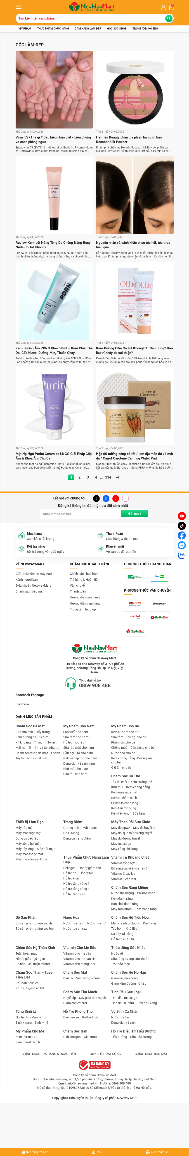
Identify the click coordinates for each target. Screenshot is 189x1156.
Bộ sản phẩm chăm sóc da (34, 968)
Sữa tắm (139, 858)
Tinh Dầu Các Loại (126, 1037)
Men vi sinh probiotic (125, 968)
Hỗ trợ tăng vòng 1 (76, 929)
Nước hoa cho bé (123, 798)
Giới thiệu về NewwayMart (34, 575)
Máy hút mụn (46, 894)
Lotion (55, 798)
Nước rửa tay (120, 1063)
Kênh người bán (35, 1152)
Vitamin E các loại (123, 924)
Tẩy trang (43, 777)
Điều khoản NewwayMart (33, 587)
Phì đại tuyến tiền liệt (30, 1033)
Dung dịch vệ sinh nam (79, 808)
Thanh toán (78, 593)
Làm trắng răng (146, 954)
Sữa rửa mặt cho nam (78, 793)
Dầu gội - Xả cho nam (78, 798)
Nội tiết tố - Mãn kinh (30, 1063)
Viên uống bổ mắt (88, 1023)
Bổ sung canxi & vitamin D (129, 913)
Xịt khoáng (23, 787)
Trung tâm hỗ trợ (145, 29)
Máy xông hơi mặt (28, 889)
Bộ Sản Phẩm (27, 963)
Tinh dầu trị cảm (122, 1048)
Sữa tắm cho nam (75, 782)
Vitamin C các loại (123, 919)
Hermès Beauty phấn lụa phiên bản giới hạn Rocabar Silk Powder (131, 140)
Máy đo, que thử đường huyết (131, 878)
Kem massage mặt (124, 838)
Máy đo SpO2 (120, 873)
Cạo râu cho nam (75, 819)
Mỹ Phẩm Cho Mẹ (30, 1076)
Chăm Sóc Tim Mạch (80, 1037)
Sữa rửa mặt (24, 777)
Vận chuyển (78, 587)
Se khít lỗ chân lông (124, 848)
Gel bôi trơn (90, 1063)
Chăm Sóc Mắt (75, 1017)
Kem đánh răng (122, 944)
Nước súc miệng (122, 938)
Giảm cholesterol (75, 1048)
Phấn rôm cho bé (123, 787)
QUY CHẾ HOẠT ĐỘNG (105, 1099)
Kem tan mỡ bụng (123, 853)
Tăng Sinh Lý (26, 1057)
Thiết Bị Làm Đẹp (30, 867)
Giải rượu (90, 1082)
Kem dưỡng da (26, 782)
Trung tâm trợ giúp (83, 611)
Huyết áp (69, 1043)
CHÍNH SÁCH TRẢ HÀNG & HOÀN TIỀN (49, 1099)
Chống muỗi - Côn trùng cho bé (132, 793)
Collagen (69, 913)
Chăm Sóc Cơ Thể (125, 821)
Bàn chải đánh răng (125, 949)
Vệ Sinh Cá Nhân (124, 1057)
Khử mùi (117, 832)
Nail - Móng (71, 878)
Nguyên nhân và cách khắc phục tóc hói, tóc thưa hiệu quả (131, 245)
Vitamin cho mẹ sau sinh (80, 1004)
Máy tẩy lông (25, 894)
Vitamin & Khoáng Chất (130, 902)
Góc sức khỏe (116, 29)
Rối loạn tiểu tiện (27, 1028)
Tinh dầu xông (147, 1048)
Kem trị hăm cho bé (124, 777)
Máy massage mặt (29, 878)
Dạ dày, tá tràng (122, 979)
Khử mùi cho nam (75, 814)
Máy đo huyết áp (144, 873)
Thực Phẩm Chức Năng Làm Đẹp (86, 904)
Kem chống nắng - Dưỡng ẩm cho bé (131, 805)
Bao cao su (71, 1063)
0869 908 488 (95, 731)
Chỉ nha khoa (146, 938)
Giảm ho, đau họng (124, 1023)
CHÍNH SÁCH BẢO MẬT (151, 1099)
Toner (51, 787)
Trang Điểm (72, 867)
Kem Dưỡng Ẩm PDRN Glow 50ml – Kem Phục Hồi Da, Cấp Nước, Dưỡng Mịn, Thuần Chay (53, 351)
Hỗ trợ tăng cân (74, 939)
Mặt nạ (21, 793)
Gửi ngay (134, 515)
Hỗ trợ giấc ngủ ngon (30, 1004)
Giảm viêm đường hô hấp (128, 1028)
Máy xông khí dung (124, 894)
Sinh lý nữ (41, 1068)
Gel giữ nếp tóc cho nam (80, 803)
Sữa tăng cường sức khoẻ (129, 1004)
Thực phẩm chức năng (53, 29)
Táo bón (117, 974)
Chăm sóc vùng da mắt (32, 798)
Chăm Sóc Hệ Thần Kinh (35, 993)
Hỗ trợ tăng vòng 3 (76, 934)
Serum (43, 782)
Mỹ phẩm (25, 29)
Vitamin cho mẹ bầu (77, 998)
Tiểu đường (119, 1082)
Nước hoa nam (73, 968)
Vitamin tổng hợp (123, 908)
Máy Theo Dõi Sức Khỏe (130, 867)
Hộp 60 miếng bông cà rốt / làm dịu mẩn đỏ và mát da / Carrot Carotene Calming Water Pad (133, 457)
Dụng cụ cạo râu (27, 883)
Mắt (85, 873)
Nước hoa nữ (96, 968)
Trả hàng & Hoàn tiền (84, 581)
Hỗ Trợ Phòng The (78, 1057)
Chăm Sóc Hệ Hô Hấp (128, 1017)
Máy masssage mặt (29, 899)
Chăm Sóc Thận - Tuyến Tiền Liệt (35, 1020)
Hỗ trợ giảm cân (90, 913)
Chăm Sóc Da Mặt (30, 771)
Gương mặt (71, 873)
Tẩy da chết (119, 827)
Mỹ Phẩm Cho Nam (78, 771)
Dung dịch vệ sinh (123, 1068)
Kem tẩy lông (120, 858)
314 (108, 479)
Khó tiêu (131, 974)
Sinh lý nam (24, 1068)
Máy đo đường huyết (125, 883)
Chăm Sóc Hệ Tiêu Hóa (130, 963)
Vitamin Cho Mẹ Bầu (79, 993)
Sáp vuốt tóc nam (75, 777)
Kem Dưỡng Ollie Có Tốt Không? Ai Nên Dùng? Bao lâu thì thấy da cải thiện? (133, 351)
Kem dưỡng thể (141, 827)
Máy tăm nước (121, 954)
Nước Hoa (71, 963)
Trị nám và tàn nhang (43, 793)
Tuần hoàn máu (27, 998)
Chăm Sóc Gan (75, 1076)
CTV (97, 1152)
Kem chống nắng (138, 832)
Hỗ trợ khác (71, 923)
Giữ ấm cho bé (121, 813)
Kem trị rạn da (25, 1082)
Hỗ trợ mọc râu (73, 787)
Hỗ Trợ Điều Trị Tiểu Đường (133, 1076)
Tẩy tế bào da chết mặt (31, 803)
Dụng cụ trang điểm (77, 883)
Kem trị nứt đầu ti (28, 1087)
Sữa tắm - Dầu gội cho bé (128, 782)
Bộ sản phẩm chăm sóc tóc (35, 974)
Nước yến (118, 998)
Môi (94, 873)
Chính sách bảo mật (30, 593)
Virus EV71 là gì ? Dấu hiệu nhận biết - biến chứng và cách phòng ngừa (50, 140)
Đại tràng (149, 968)
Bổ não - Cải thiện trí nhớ (33, 1009)
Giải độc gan (72, 1082)
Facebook (22, 749)
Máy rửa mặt (25, 873)
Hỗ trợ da (69, 918)
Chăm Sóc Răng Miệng (129, 933)
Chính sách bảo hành (84, 575)
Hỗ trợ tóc (87, 918)
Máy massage (121, 889)
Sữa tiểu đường (141, 1082)
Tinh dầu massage (124, 1043)
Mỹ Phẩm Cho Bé (125, 771)
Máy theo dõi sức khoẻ (31, 905)
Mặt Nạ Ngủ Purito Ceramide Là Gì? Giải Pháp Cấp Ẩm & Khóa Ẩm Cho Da (53, 457)
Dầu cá (68, 1023)
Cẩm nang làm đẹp (88, 29)
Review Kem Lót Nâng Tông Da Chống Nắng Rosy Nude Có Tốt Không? (51, 245)
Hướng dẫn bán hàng (85, 598)
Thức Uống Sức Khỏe (128, 993)
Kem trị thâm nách (124, 843)
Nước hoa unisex (75, 974)
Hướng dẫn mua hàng (85, 604)
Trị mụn (39, 787)
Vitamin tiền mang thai (79, 1009)
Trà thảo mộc (120, 1009)
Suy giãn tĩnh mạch (92, 1043)
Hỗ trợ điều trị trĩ (122, 984)
